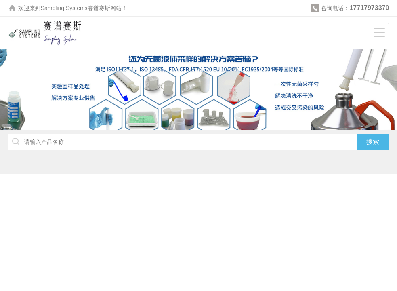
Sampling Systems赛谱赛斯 (75, 8)
